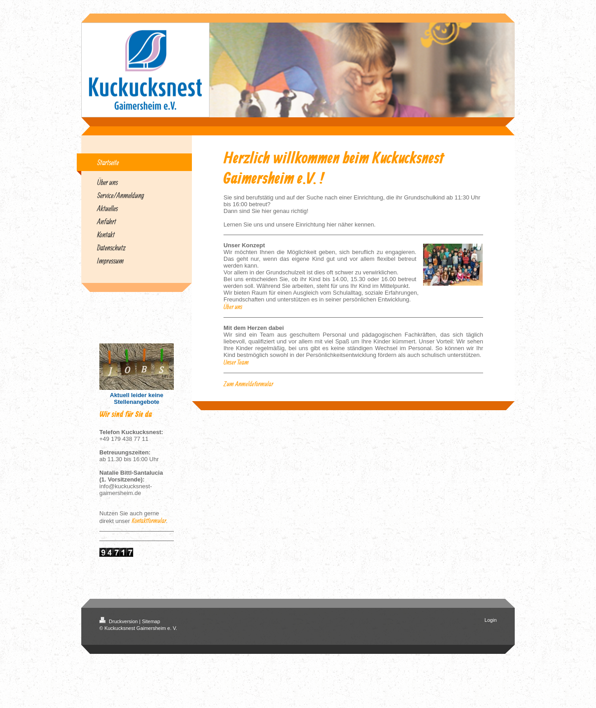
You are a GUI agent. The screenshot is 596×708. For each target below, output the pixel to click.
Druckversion (119, 621)
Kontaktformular (149, 520)
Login (490, 620)
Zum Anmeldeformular (248, 384)
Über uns (233, 306)
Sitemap (151, 621)
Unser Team (236, 362)
